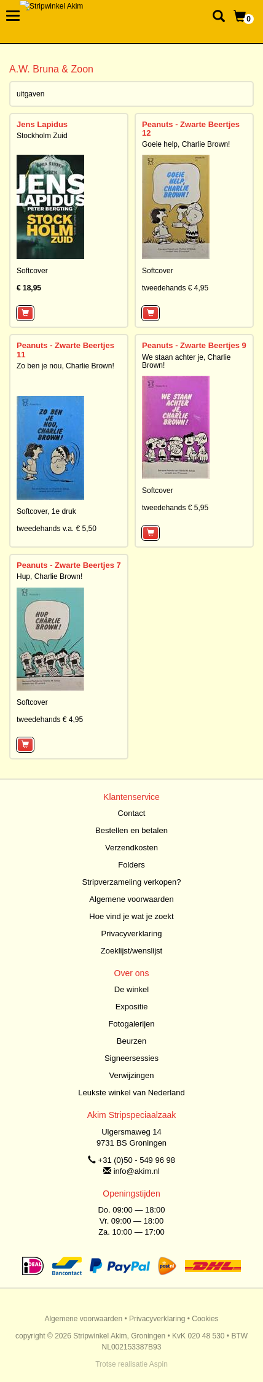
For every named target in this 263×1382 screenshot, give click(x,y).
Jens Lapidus (42, 124)
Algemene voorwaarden (131, 899)
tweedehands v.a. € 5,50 (56, 528)
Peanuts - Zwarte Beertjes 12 (191, 129)
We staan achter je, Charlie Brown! (186, 361)
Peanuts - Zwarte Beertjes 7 (69, 565)
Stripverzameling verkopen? (131, 882)
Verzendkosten (131, 847)
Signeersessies (131, 1058)
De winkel (131, 989)
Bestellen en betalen (131, 830)
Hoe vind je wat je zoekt (131, 916)
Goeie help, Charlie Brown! (186, 144)
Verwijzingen (131, 1075)
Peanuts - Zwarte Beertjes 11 (65, 350)
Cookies (205, 1318)
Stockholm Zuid (42, 135)
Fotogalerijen (131, 1023)
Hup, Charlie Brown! (49, 576)
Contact (132, 813)
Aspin (158, 1364)
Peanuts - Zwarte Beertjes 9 (194, 345)
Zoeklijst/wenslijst (131, 950)
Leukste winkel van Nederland (131, 1092)
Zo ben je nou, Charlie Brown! (65, 366)
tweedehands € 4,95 (175, 288)
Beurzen (131, 1041)
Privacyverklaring (131, 933)
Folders (131, 864)
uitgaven (30, 94)
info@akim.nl (137, 1171)
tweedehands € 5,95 (175, 507)
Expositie (132, 1006)
